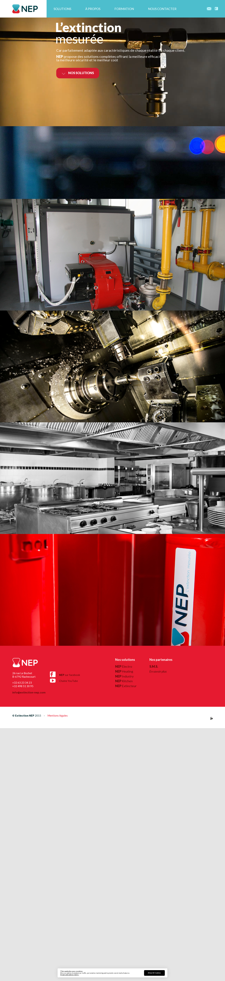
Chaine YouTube (64, 680)
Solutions (62, 9)
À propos (92, 9)
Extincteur (126, 686)
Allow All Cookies (154, 973)
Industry (124, 676)
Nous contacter (162, 9)
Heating (124, 671)
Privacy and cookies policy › (69, 975)
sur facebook (65, 674)
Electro (123, 666)
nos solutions (78, 73)
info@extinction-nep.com (29, 692)
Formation (124, 9)
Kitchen (124, 681)
